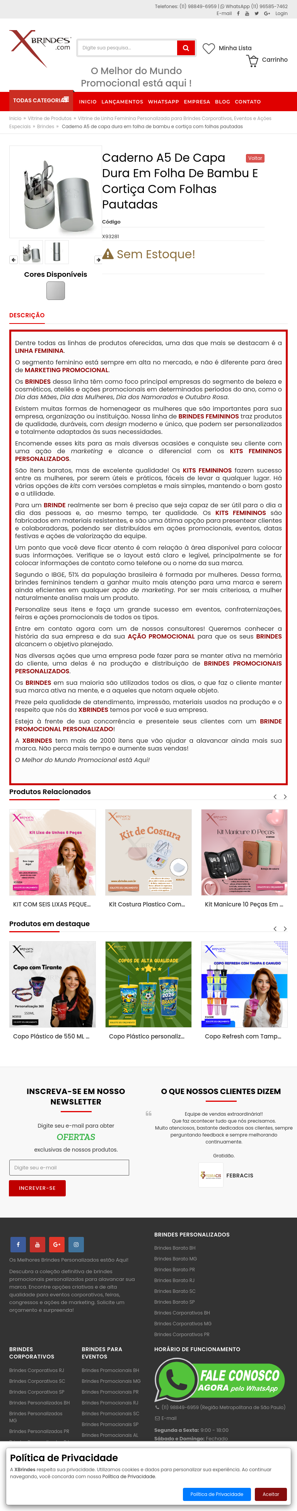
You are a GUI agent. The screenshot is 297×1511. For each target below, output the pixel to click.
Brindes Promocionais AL (110, 1435)
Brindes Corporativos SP (36, 1392)
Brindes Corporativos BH (182, 1312)
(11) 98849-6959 (198, 6)
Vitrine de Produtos (50, 118)
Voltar (255, 158)
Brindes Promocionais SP (110, 1424)
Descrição (27, 315)
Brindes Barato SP (174, 1302)
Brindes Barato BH (174, 1248)
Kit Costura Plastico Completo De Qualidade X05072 (150, 904)
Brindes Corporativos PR (182, 1334)
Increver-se (37, 1188)
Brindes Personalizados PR (39, 1431)
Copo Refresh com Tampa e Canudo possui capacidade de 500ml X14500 (246, 1036)
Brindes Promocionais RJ (110, 1402)
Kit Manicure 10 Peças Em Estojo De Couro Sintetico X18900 (246, 904)
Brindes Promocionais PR (110, 1392)
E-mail (165, 1418)
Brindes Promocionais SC (111, 1413)
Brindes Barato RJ (174, 1280)
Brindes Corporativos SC (37, 1381)
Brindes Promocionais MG (111, 1381)
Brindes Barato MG (175, 1258)
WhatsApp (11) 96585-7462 (254, 6)
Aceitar (271, 1494)
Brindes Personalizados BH (39, 1402)
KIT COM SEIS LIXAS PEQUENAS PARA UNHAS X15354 (54, 904)
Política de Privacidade (128, 1476)
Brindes (45, 126)
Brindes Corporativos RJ (36, 1370)
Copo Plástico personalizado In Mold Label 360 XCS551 (150, 1036)
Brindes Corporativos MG (183, 1323)
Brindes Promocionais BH (110, 1370)
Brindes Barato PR (174, 1269)
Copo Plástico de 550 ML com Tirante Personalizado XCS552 (54, 1036)
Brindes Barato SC (175, 1291)
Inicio (15, 118)
